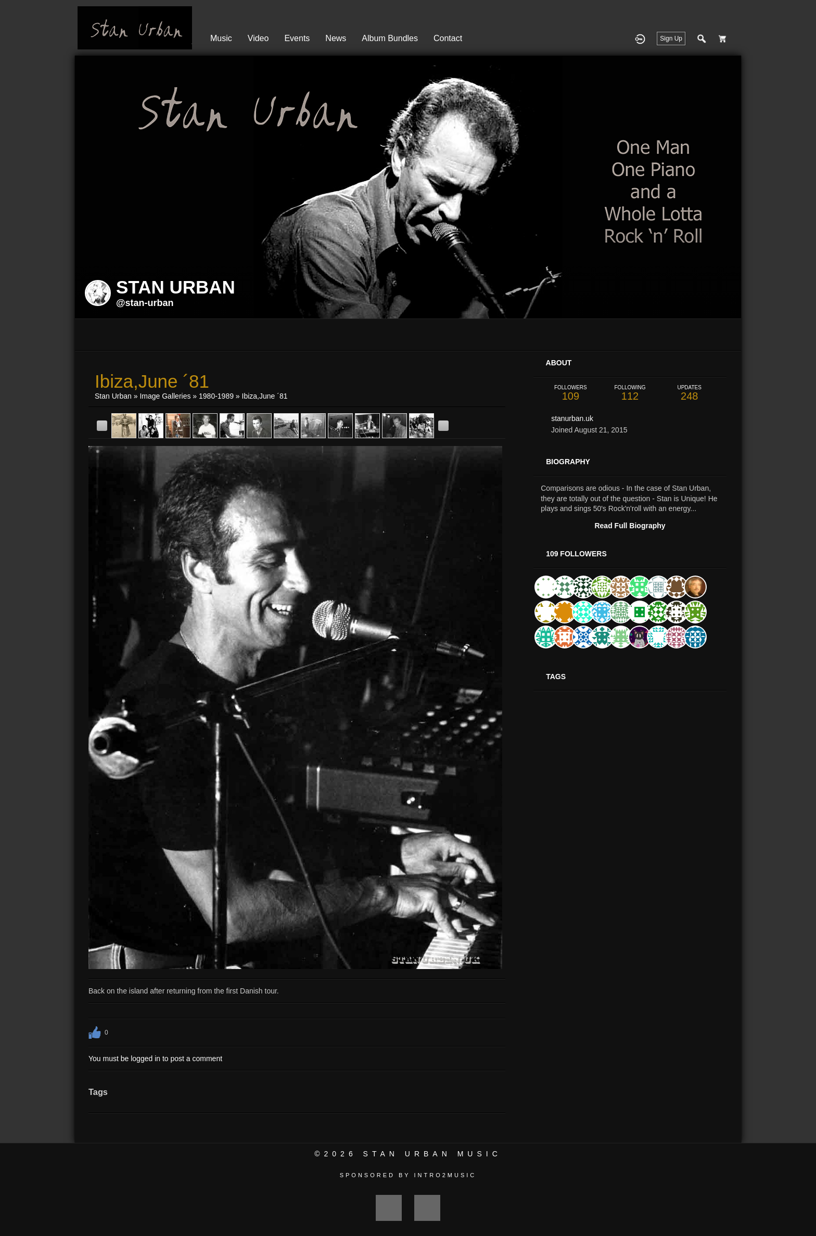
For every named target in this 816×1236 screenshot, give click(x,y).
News (335, 38)
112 (629, 393)
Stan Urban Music (432, 1154)
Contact (448, 38)
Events (297, 38)
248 (689, 393)
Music (221, 38)
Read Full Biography (629, 525)
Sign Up (671, 38)
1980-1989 (216, 396)
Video (258, 38)
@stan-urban (145, 303)
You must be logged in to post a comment (155, 1058)
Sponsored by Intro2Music (408, 1175)
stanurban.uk (572, 418)
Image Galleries (164, 396)
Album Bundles (390, 38)
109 (570, 393)
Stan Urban (113, 396)
